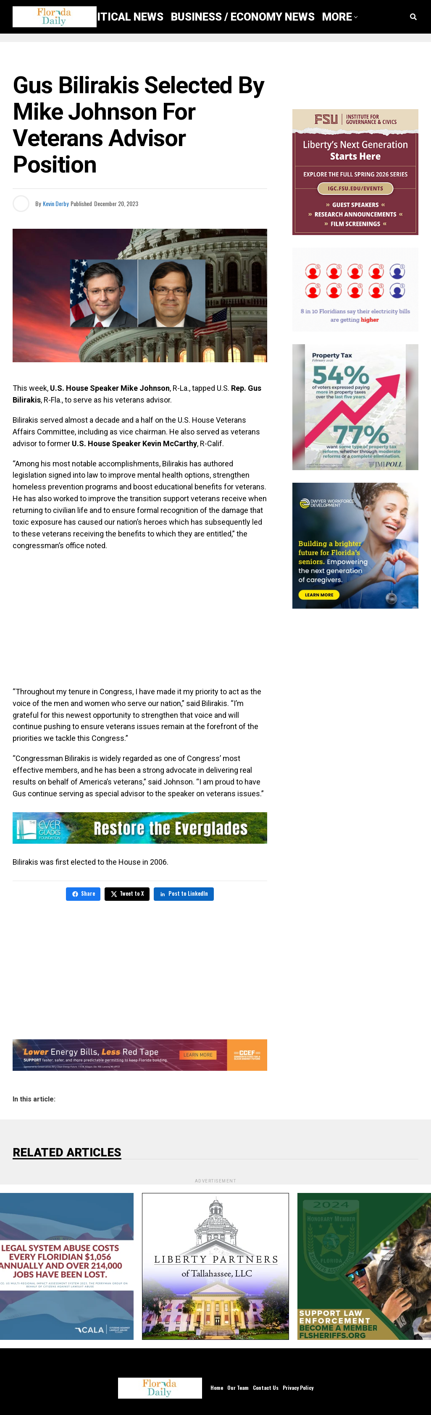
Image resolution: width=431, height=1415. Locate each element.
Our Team (238, 1387)
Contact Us (266, 1387)
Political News (120, 16)
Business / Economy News (243, 16)
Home (216, 1387)
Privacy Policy (298, 1387)
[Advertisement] (140, 618)
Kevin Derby (55, 203)
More (337, 16)
